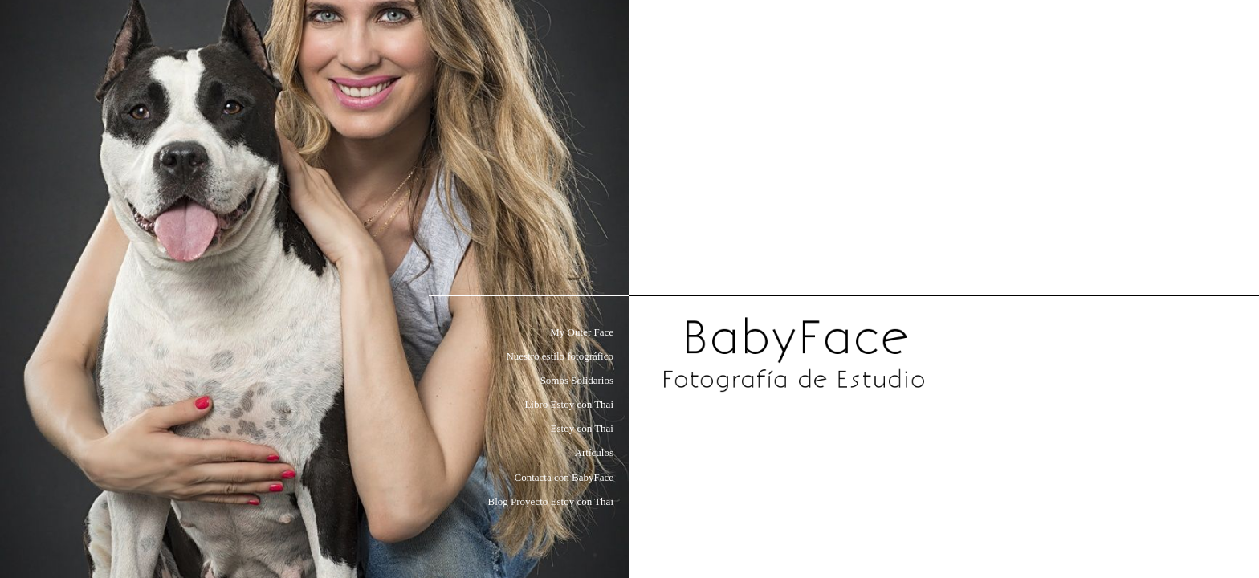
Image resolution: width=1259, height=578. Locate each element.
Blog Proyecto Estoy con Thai (550, 501)
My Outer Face (581, 332)
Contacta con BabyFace (564, 477)
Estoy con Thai (582, 428)
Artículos (594, 452)
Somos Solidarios (576, 380)
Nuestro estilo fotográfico (559, 356)
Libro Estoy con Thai (568, 404)
